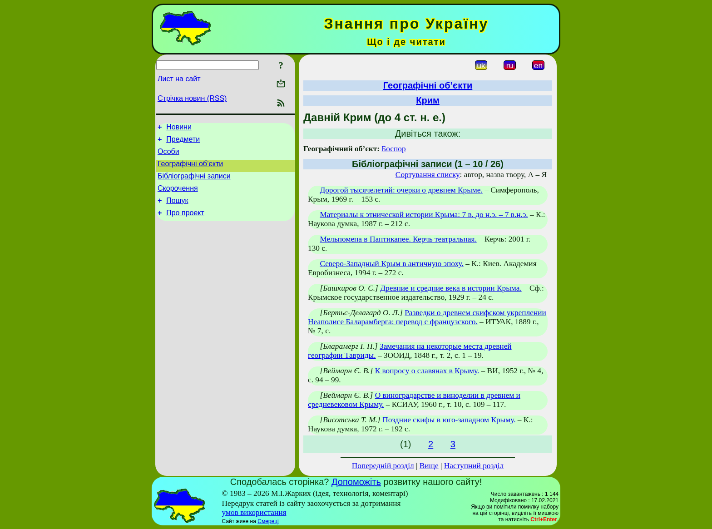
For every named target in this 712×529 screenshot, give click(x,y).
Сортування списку (428, 174)
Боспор (393, 148)
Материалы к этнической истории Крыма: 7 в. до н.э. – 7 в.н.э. (424, 214)
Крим (428, 100)
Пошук (177, 210)
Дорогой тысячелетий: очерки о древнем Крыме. (401, 190)
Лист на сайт (179, 79)
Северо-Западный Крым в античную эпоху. (391, 263)
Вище (429, 465)
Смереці (267, 521)
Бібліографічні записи (194, 183)
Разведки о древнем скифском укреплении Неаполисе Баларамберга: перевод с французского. (427, 317)
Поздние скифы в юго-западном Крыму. (448, 419)
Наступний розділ (474, 465)
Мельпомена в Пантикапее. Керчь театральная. (398, 239)
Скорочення (178, 196)
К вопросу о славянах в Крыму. (427, 370)
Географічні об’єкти (190, 169)
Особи (168, 155)
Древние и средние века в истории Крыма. (450, 288)
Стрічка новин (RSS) (192, 98)
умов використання (254, 512)
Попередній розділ (383, 465)
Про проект (185, 223)
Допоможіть (356, 482)
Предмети (183, 142)
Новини (179, 128)
